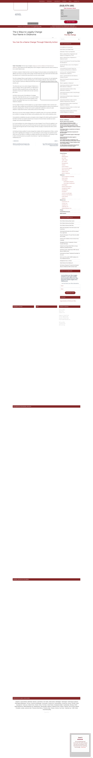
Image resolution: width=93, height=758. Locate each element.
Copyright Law (65, 206)
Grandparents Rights (66, 189)
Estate (77, 704)
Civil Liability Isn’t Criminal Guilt (66, 47)
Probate (61, 211)
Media (70, 1)
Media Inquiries (63, 214)
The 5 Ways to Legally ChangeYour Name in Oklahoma (28, 33)
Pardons (63, 166)
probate (22, 708)
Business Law (63, 201)
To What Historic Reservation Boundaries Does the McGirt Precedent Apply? (70, 147)
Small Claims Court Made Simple (67, 49)
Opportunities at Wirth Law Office (68, 301)
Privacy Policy (46, 712)
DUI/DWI (73, 704)
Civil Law (28, 704)
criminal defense (57, 704)
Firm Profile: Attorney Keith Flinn (67, 226)
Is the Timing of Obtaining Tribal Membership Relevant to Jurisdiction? (69, 124)
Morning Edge (44, 707)
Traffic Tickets (65, 161)
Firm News (49, 1)
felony (40, 705)
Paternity (66, 707)
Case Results (57, 1)
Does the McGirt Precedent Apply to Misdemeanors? (68, 138)
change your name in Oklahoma (39, 65)
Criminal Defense (63, 154)
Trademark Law (65, 208)
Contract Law (64, 204)
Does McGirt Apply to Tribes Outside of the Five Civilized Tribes (69, 144)
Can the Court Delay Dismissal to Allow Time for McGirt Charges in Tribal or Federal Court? (69, 126)
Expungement (19, 705)
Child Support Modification (69, 184)
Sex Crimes (61, 708)
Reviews (64, 1)
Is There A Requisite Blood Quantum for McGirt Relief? (69, 133)
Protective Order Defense (67, 196)
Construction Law (65, 203)
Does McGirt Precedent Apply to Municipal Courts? (67, 135)
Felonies (63, 156)
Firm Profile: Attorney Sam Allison (67, 224)
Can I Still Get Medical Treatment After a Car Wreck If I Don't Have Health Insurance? (50, 144)
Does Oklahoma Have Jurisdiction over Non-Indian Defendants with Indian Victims (69, 141)
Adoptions (17, 702)
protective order (28, 708)
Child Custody (65, 179)
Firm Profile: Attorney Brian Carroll (67, 222)
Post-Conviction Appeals (67, 169)
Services (57, 708)
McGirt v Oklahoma (64, 119)
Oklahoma (49, 707)
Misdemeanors (65, 158)
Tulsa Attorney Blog (67, 218)
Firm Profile (42, 1)
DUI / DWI (64, 159)
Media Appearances (19, 707)
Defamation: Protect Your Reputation (67, 51)
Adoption (64, 199)
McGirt (75, 705)
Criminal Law (64, 704)
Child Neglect (64, 186)
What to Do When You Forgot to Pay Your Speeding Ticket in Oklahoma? (21, 144)
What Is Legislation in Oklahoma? (67, 83)
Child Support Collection (69, 183)
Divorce (69, 704)
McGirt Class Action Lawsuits (67, 121)
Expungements (65, 164)
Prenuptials (64, 193)
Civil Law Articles (66, 43)
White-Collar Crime (66, 171)
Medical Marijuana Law (66, 209)
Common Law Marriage (67, 194)
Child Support (64, 181)
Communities (45, 704)
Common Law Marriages (36, 704)
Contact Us (76, 1)
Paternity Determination (67, 188)
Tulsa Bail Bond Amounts (65, 213)
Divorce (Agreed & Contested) (68, 178)
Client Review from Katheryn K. (66, 263)
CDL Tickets (64, 163)
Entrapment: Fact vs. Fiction (66, 261)
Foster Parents (65, 198)
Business (35, 702)
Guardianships (65, 191)
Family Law (62, 176)
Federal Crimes (65, 173)
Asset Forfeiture (65, 168)
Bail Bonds (30, 702)
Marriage (72, 705)
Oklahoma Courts (56, 707)
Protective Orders (47, 708)
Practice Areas (65, 151)
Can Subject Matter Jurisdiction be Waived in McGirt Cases (68, 130)
